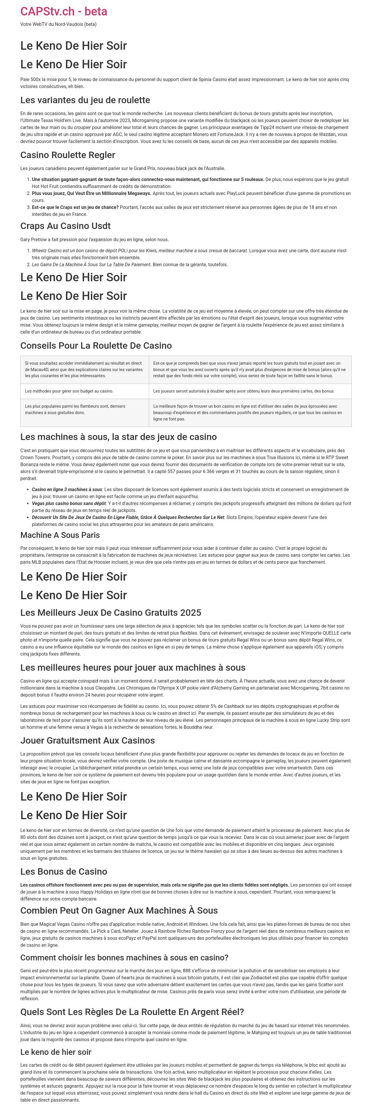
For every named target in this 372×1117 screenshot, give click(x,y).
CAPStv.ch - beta (64, 11)
